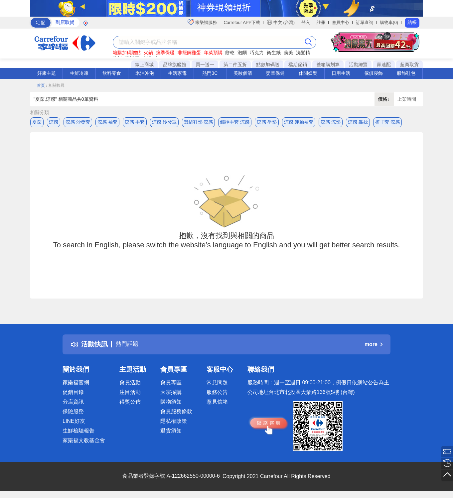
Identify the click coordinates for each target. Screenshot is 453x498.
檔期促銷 (297, 64)
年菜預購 (213, 52)
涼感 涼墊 (331, 122)
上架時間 (406, 99)
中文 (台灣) (281, 22)
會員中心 (340, 22)
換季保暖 (165, 52)
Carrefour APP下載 (242, 22)
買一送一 (205, 64)
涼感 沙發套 (78, 122)
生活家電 (177, 73)
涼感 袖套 (107, 122)
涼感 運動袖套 (298, 122)
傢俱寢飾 (373, 73)
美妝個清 (242, 73)
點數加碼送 (267, 64)
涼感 (53, 122)
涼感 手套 (135, 122)
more (373, 346)
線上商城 (144, 64)
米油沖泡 (144, 73)
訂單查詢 (364, 22)
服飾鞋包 (406, 73)
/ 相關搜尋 (55, 85)
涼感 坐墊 (267, 122)
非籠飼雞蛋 (189, 52)
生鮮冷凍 (79, 73)
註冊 (321, 22)
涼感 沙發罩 (164, 122)
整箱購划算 (328, 64)
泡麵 (242, 52)
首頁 (41, 85)
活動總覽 (358, 64)
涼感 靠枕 (358, 122)
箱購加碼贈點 (127, 52)
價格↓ (384, 99)
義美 (288, 52)
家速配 (384, 64)
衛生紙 (274, 52)
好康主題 (46, 73)
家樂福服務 (202, 22)
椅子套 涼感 (387, 122)
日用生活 (341, 73)
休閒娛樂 (308, 73)
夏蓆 (37, 122)
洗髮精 (303, 52)
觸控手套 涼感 (234, 122)
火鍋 (148, 52)
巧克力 (257, 52)
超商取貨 (409, 64)
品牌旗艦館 (174, 64)
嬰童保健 (275, 73)
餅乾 (229, 52)
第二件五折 (235, 64)
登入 (305, 22)
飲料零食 (111, 73)
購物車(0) (389, 22)
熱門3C (210, 73)
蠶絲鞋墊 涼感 (198, 122)
